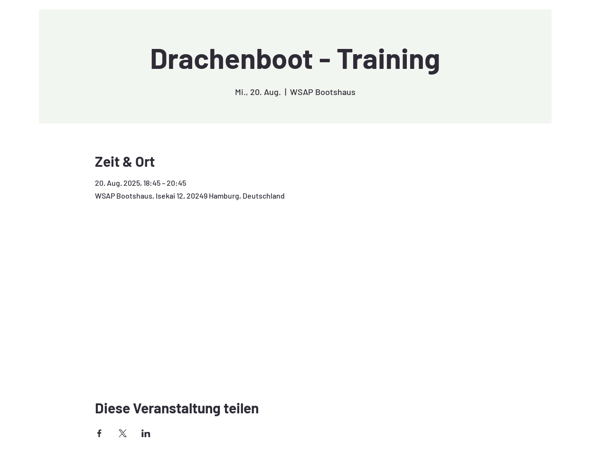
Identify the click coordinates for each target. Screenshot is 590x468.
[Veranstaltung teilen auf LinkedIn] (145, 433)
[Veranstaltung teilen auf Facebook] (99, 433)
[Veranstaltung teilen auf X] (122, 433)
